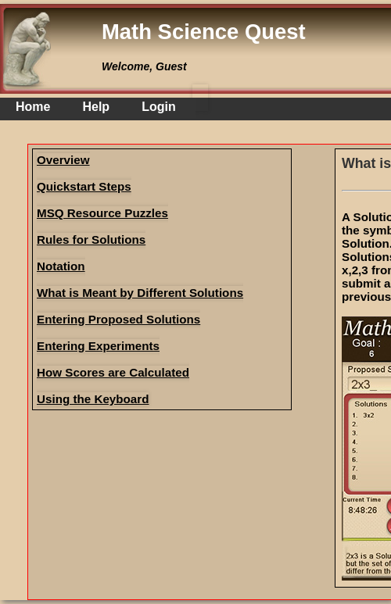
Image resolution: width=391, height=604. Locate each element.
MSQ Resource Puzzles (102, 213)
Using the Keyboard (93, 399)
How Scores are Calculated (113, 372)
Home (33, 106)
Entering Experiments (98, 345)
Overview (63, 159)
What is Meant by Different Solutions (140, 292)
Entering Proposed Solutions (118, 319)
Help (95, 106)
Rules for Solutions (91, 239)
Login (159, 106)
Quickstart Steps (84, 186)
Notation (61, 266)
